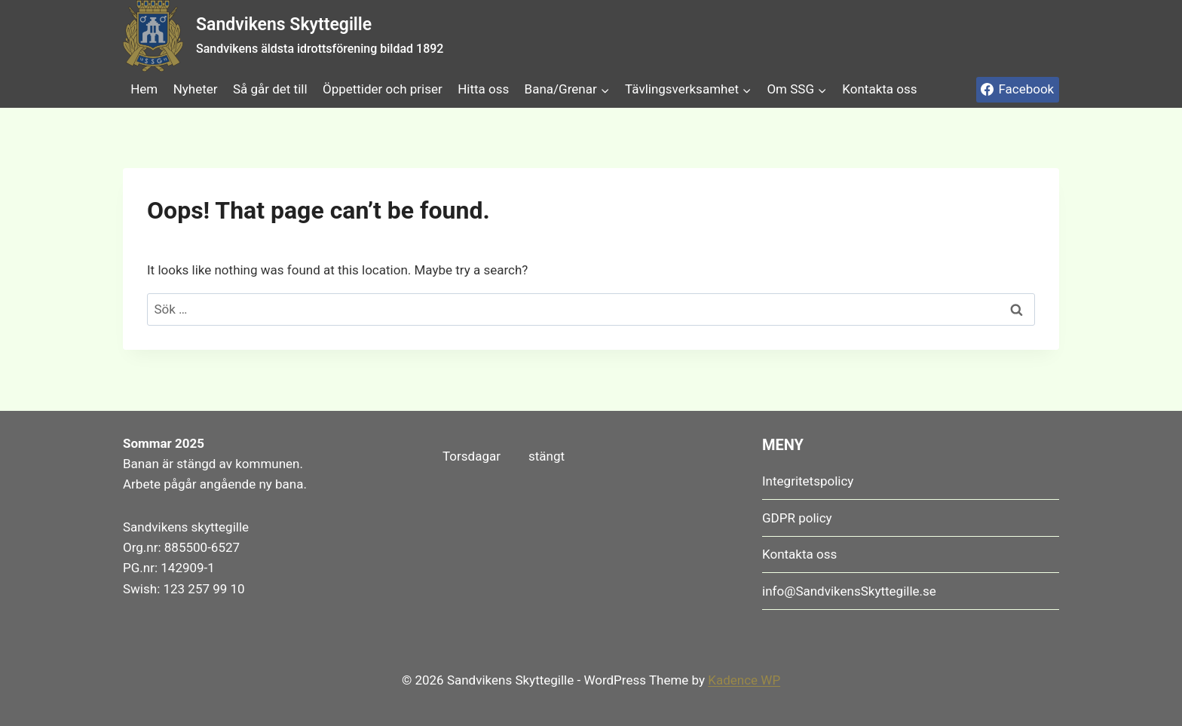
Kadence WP (744, 680)
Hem (144, 88)
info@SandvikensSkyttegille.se (849, 591)
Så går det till (270, 88)
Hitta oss (483, 88)
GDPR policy (797, 517)
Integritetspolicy (807, 481)
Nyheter (195, 88)
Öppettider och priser (382, 88)
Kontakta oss (879, 88)
